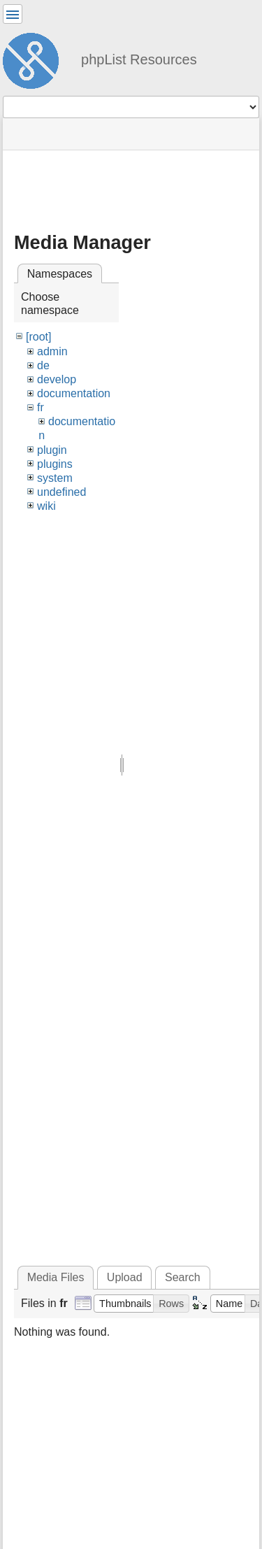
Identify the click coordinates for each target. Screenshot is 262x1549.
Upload (125, 1277)
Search (183, 1277)
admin (52, 351)
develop (56, 379)
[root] (38, 337)
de (43, 365)
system (55, 478)
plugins (55, 464)
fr (40, 407)
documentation (73, 393)
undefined (61, 492)
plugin (52, 450)
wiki (46, 506)
